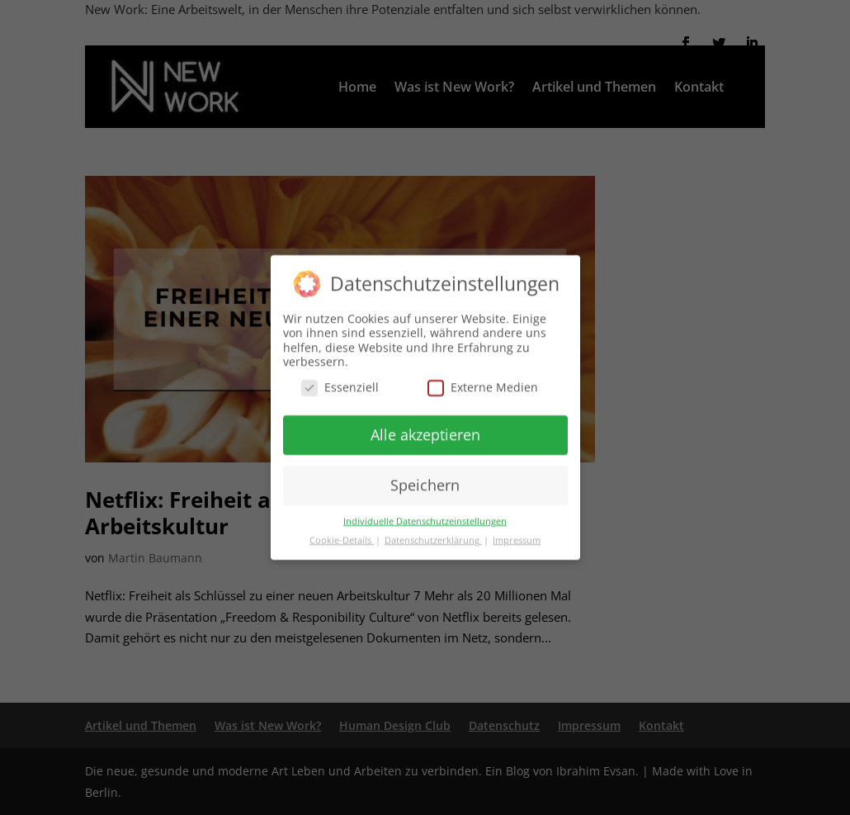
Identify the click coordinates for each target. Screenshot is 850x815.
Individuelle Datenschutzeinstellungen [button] (425, 516)
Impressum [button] (517, 535)
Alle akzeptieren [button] (425, 429)
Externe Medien (482, 382)
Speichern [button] (425, 480)
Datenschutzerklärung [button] (433, 535)
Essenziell (340, 382)
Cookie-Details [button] (341, 535)
